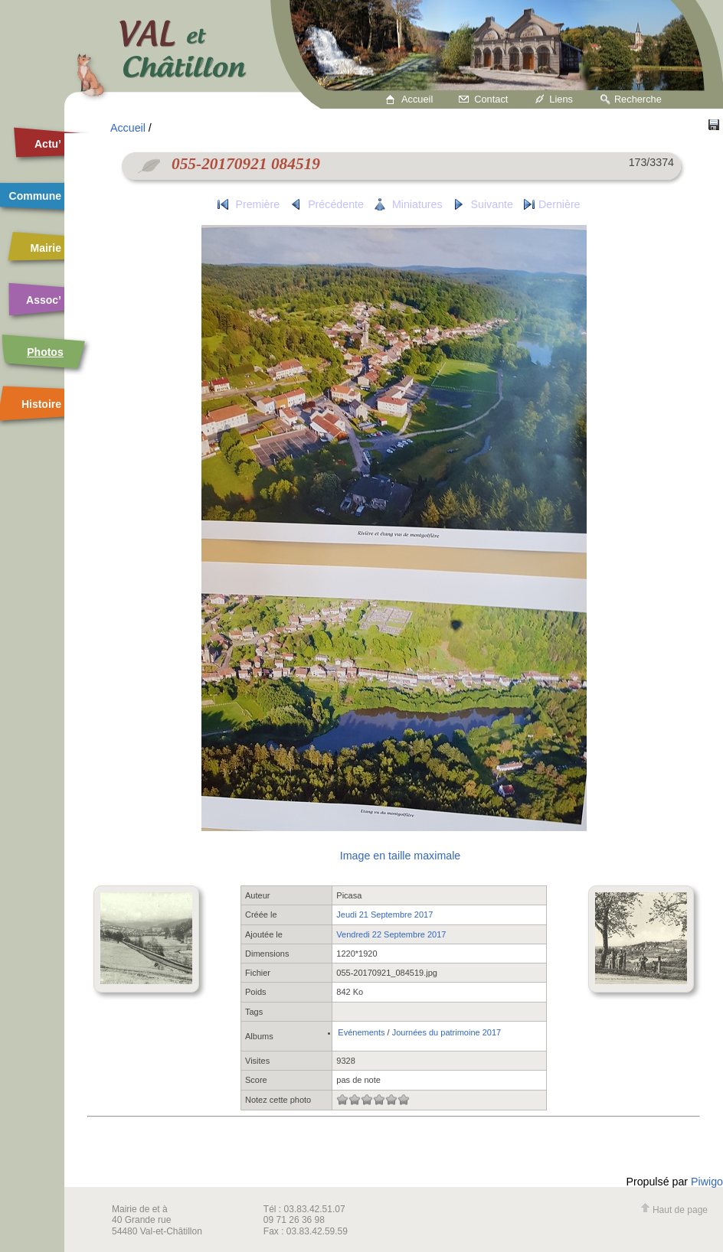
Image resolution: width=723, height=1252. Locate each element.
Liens (561, 99)
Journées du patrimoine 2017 (446, 1032)
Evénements (361, 1032)
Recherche (638, 99)
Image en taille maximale (400, 855)
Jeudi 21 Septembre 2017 (384, 914)
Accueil (417, 99)
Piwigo (707, 1181)
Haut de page (674, 1210)
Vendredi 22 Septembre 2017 (391, 934)
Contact (491, 99)
